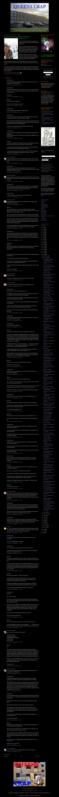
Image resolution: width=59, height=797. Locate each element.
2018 (43, 239)
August (44, 515)
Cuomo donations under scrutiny (49, 407)
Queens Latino (43, 214)
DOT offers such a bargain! (48, 501)
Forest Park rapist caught (47, 298)
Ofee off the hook (46, 446)
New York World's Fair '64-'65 (46, 165)
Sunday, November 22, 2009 (14, 673)
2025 (43, 227)
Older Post (37, 756)
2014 (43, 246)
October (45, 512)
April (44, 522)
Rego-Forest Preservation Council (47, 167)
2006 (43, 532)
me (7, 526)
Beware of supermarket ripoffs (48, 402)
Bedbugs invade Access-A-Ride (49, 475)
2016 (43, 242)
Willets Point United (44, 171)
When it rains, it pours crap (48, 386)
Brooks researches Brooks (48, 476)
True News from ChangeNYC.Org (47, 170)
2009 (43, 254)
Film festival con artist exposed (48, 306)
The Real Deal (43, 218)
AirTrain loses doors (46, 272)
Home (22, 756)
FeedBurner (50, 76)
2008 (43, 529)
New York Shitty (44, 211)
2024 (43, 229)
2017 (43, 241)
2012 (43, 249)
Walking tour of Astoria (47, 363)
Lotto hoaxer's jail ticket (47, 296)
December (45, 255)
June (44, 518)
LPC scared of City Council (48, 490)
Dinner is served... (46, 324)
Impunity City (43, 210)
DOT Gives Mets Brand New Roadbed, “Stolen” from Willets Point (47, 114)
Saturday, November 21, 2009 (14, 84)
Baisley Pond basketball (47, 369)
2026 (43, 225)
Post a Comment (7, 754)
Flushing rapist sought (47, 486)
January (45, 527)
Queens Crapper (12, 72)
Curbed (42, 202)
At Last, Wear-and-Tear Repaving (47, 111)
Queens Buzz (43, 212)
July (44, 517)
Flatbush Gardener (44, 205)
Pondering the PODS (47, 415)
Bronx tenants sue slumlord (48, 467)
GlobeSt (42, 208)
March (44, 523)
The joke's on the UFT (47, 289)
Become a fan (43, 150)
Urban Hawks (43, 220)
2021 (43, 234)
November (45, 257)
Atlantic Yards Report (45, 199)
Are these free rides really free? (49, 484)
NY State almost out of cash (48, 287)
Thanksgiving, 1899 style (47, 365)
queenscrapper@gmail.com (29, 790)
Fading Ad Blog (44, 204)
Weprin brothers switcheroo (48, 381)
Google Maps (45, 194)
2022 (43, 232)
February (45, 525)
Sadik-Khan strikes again (47, 377)
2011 (43, 251)
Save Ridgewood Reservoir (46, 168)
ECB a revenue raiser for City (48, 313)
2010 (43, 252)
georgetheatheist (10, 199)
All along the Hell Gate (47, 280)
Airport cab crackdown (47, 346)
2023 (43, 230)
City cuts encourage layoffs (48, 433)
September (45, 513)
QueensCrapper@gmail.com (46, 65)
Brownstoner (43, 201)
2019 (43, 237)
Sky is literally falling (46, 422)
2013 (43, 247)
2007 (43, 531)
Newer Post (6, 756)
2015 (43, 244)
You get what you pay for (47, 352)
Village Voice (24, 38)
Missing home (45, 348)
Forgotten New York (44, 207)
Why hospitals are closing (47, 454)
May (44, 520)
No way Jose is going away (48, 265)
